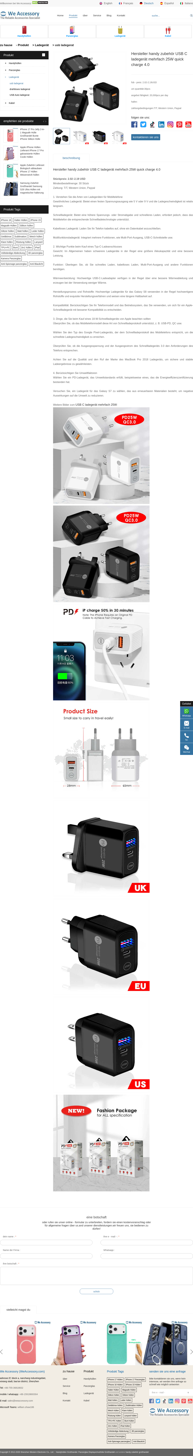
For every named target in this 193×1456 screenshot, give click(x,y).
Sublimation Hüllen (134, 1405)
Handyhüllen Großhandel (66, 1452)
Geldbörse (6, 236)
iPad (37, 247)
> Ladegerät (40, 45)
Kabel (12, 103)
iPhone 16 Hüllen (115, 1385)
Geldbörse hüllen (115, 1405)
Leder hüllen (38, 231)
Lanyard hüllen (130, 1416)
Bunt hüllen (129, 1421)
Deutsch (147, 3)
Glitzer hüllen (7, 231)
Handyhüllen (15, 63)
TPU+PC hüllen (114, 1421)
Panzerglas (14, 70)
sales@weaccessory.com (20, 1400)
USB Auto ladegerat (19, 95)
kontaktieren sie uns (146, 137)
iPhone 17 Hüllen (115, 1379)
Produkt (73, 15)
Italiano (186, 3)
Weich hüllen (36, 236)
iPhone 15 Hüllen (133, 1385)
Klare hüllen (7, 242)
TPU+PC (5, 247)
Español (167, 3)
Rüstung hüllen (23, 242)
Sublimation (20, 236)
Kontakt (121, 15)
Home (60, 15)
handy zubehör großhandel (137, 1452)
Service (97, 15)
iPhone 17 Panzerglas (135, 1379)
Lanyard (38, 242)
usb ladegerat (16, 83)
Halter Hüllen (20, 220)
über (85, 15)
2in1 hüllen (26, 247)
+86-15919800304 (28, 1394)
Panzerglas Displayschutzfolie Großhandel (96, 1452)
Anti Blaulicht (36, 264)
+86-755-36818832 (13, 1388)
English (105, 3)
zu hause (6, 45)
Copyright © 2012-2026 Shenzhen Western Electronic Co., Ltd (26, 1452)
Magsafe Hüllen (9, 225)
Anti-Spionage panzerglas (14, 264)
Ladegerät (14, 77)
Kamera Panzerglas (11, 258)
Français (126, 3)
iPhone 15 (36, 220)
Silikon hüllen (26, 225)
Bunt (15, 247)
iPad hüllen (125, 1426)
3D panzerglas (35, 253)
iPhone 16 (6, 220)
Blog (109, 15)
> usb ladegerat (63, 45)
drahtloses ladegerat (20, 89)
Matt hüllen (22, 231)
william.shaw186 (26, 1407)
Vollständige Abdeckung (13, 253)
